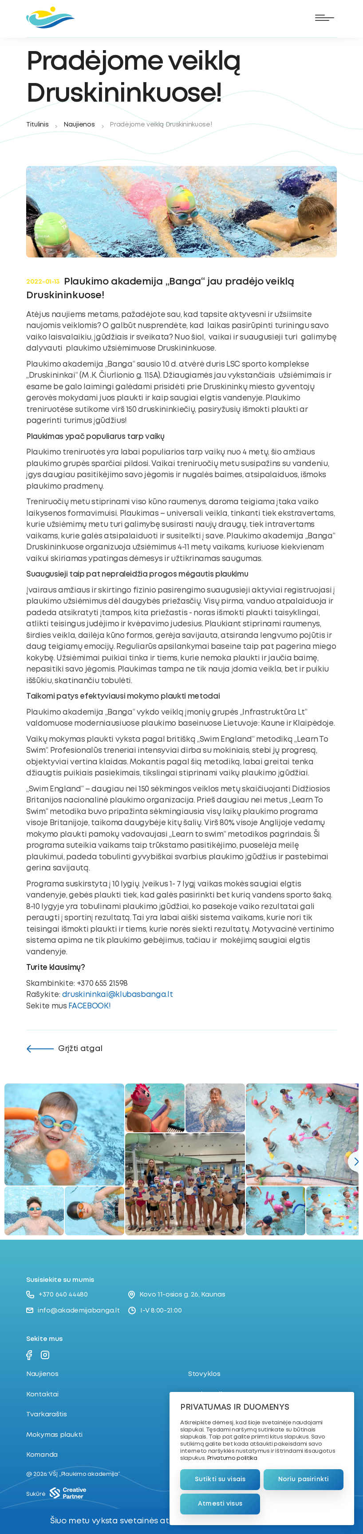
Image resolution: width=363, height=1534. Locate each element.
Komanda (42, 1455)
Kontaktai (42, 1395)
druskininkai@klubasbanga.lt (117, 995)
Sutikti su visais (220, 1479)
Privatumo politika (232, 1458)
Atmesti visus (220, 1503)
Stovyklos (204, 1374)
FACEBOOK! (89, 1006)
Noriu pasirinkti (303, 1479)
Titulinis (37, 124)
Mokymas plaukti (54, 1435)
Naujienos (79, 124)
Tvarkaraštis (46, 1414)
